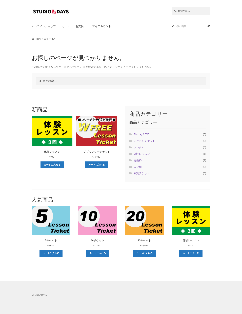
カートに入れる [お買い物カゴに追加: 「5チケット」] (51, 253)
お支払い (81, 26)
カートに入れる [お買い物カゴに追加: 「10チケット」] (97, 253)
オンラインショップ (44, 26)
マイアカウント (101, 26)
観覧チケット (142, 173)
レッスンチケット (144, 140)
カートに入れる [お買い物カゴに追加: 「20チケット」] (144, 253)
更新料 (138, 160)
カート (66, 26)
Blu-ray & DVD (141, 134)
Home (39, 38)
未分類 (138, 166)
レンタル (139, 147)
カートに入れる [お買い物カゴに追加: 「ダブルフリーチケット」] (96, 164)
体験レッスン (142, 153)
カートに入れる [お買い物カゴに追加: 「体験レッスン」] (52, 164)
